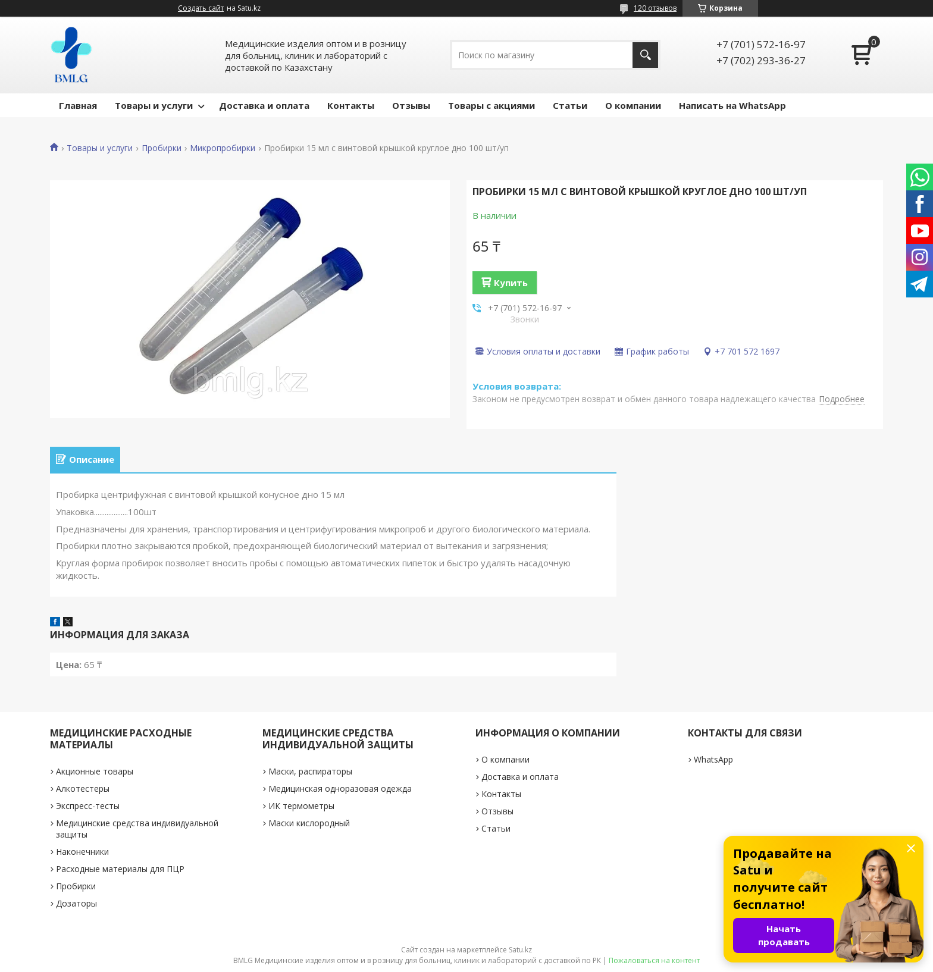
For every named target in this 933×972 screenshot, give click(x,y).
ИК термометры (301, 805)
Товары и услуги (154, 105)
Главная (78, 105)
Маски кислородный (309, 823)
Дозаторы (76, 903)
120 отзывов (655, 8)
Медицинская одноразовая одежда (340, 788)
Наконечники (82, 851)
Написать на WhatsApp (732, 105)
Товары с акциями (491, 105)
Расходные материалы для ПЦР (120, 868)
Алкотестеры (82, 788)
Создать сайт (201, 8)
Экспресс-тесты (88, 805)
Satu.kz (520, 950)
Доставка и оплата (264, 105)
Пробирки (161, 148)
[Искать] (645, 55)
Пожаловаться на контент (654, 960)
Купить (511, 283)
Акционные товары (94, 771)
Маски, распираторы (310, 771)
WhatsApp (713, 759)
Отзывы (411, 105)
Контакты (350, 105)
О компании (633, 105)
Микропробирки (222, 148)
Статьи (570, 105)
